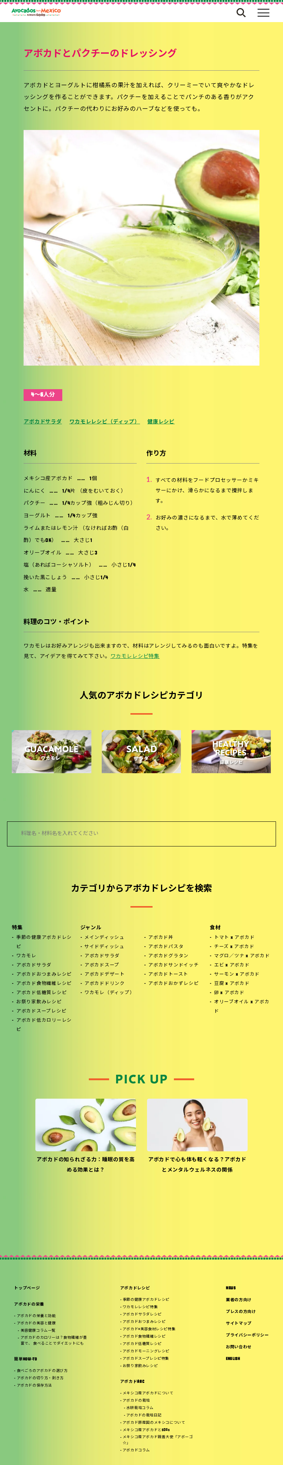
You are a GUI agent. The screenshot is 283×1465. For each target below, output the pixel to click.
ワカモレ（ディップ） (109, 993)
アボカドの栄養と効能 (36, 1316)
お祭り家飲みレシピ (39, 1002)
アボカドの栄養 (29, 1305)
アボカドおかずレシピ (173, 984)
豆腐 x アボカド (232, 984)
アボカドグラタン (168, 956)
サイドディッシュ (104, 947)
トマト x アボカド (234, 938)
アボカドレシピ (135, 1288)
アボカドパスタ (166, 947)
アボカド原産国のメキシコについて (154, 1423)
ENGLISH (233, 1359)
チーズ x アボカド (234, 947)
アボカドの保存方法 (34, 1386)
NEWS (231, 1288)
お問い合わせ (239, 1347)
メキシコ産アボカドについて (148, 1393)
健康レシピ (161, 422)
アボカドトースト (168, 974)
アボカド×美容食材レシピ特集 (149, 1329)
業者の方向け (239, 1300)
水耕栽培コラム (140, 1408)
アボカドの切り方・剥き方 (40, 1378)
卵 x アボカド (229, 993)
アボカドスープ (101, 965)
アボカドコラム (136, 1450)
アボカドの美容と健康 (36, 1323)
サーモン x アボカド (237, 974)
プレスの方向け (241, 1312)
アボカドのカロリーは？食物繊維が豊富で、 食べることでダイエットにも (54, 1341)
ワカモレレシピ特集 (135, 656)
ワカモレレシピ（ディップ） (104, 422)
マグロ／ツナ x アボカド (242, 956)
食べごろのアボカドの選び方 (42, 1371)
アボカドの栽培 (136, 1401)
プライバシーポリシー (247, 1336)
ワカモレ (26, 956)
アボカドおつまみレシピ (44, 974)
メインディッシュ (104, 938)
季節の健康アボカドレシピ (44, 942)
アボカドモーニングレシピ (146, 1351)
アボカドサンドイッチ (173, 965)
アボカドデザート (104, 974)
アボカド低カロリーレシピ (44, 1025)
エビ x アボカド (232, 965)
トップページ (27, 1288)
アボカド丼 (161, 938)
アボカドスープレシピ (41, 1011)
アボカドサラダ (43, 422)
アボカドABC (132, 1382)
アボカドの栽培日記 (143, 1415)
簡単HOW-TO (25, 1359)
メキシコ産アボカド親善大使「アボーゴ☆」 (158, 1440)
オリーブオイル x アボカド (242, 1007)
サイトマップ (239, 1324)
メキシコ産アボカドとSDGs (146, 1430)
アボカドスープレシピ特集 (146, 1359)
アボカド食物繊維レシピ (44, 984)
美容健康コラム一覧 (38, 1331)
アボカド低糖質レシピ (41, 993)
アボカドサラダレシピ (142, 1315)
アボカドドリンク (104, 984)
